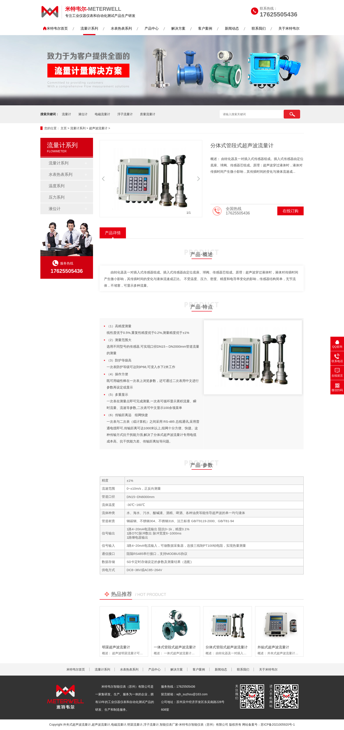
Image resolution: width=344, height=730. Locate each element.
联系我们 (259, 28)
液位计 (83, 114)
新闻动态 (232, 28)
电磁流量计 (102, 114)
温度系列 (56, 186)
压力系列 (56, 197)
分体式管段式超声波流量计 (227, 647)
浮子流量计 (125, 114)
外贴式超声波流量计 (273, 647)
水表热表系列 (121, 28)
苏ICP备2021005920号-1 (278, 724)
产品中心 (152, 28)
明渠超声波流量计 (116, 647)
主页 (64, 128)
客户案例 (205, 28)
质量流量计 (147, 114)
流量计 (66, 114)
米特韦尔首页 (57, 28)
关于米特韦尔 (288, 28)
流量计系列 (89, 28)
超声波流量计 (98, 128)
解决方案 (178, 28)
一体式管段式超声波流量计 (175, 647)
